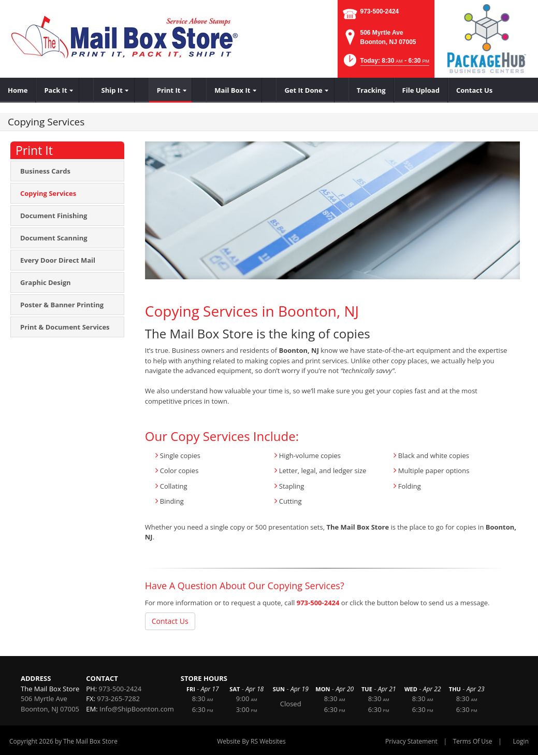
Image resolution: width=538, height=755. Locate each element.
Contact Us (170, 621)
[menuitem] (18, 90)
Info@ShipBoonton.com (136, 709)
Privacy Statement (411, 741)
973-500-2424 (379, 11)
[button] (385, 63)
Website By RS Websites (251, 741)
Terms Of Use (472, 741)
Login (521, 741)
